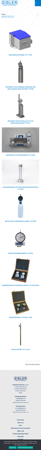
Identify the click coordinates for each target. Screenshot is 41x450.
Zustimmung (13, 447)
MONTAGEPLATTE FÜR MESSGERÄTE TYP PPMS (20, 155)
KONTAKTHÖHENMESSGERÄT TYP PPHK (20, 253)
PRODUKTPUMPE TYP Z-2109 (20, 349)
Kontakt (20, 439)
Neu (20, 425)
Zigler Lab (20, 431)
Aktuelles (20, 436)
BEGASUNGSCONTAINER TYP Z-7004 (20, 55)
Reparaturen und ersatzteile (20, 428)
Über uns (20, 422)
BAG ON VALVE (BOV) (32, 364)
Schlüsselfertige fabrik (20, 434)
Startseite (20, 420)
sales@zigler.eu (20, 398)
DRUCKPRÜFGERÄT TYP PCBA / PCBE (20, 317)
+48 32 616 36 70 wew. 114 (20, 402)
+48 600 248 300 (20, 410)
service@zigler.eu (20, 408)
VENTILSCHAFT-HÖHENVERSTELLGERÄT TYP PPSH (20, 221)
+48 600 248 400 (20, 400)
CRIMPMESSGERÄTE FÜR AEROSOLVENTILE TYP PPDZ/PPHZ (20, 285)
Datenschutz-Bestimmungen (25, 447)
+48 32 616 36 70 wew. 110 (20, 412)
